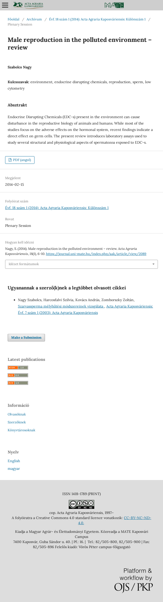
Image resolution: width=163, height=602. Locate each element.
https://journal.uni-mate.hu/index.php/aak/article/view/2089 (96, 254)
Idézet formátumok (24, 264)
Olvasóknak (17, 414)
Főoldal (13, 19)
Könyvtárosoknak (21, 430)
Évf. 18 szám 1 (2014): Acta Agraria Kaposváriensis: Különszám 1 (97, 19)
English (14, 461)
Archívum (34, 19)
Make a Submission (26, 337)
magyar (14, 468)
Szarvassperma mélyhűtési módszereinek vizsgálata (61, 306)
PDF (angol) (21, 160)
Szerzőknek (17, 422)
